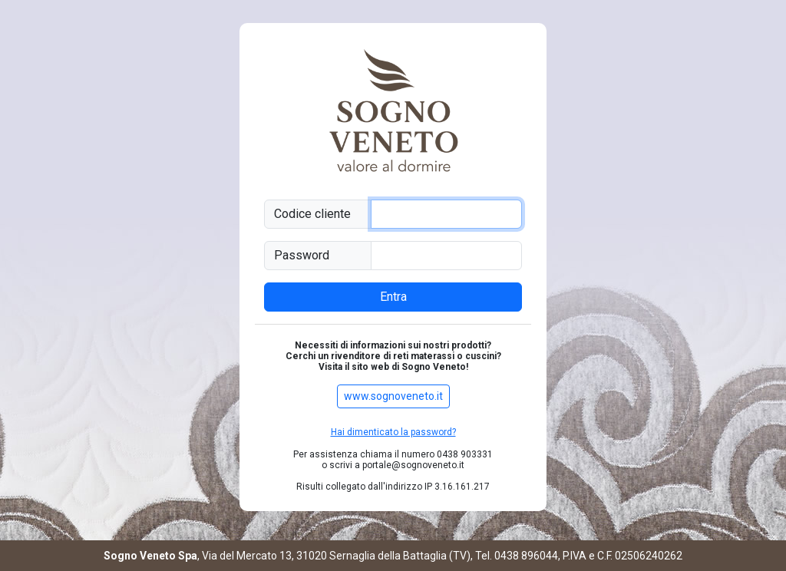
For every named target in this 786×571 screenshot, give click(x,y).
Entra (393, 296)
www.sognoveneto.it (393, 396)
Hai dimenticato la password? (393, 432)
